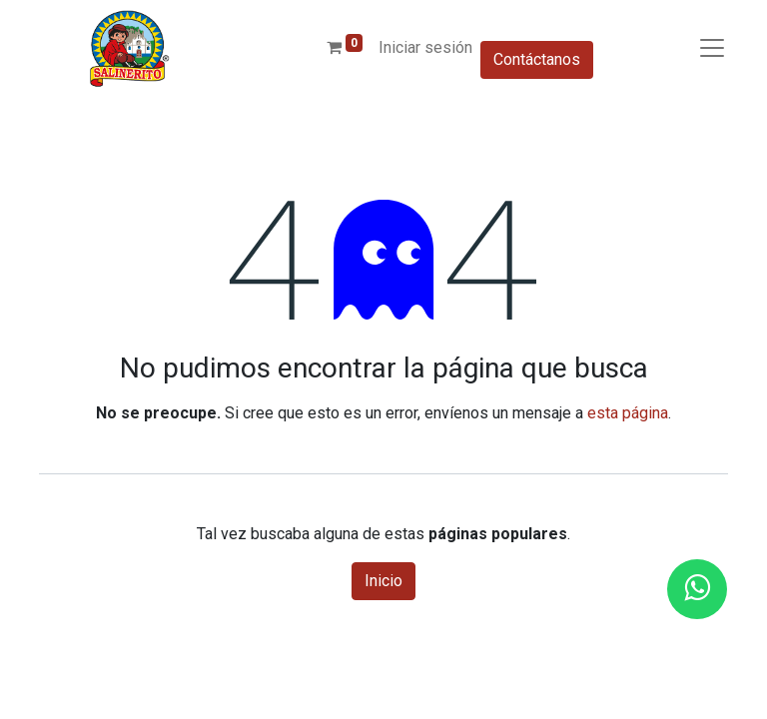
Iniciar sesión (425, 47)
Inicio (383, 580)
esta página (627, 412)
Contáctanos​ (536, 59)
